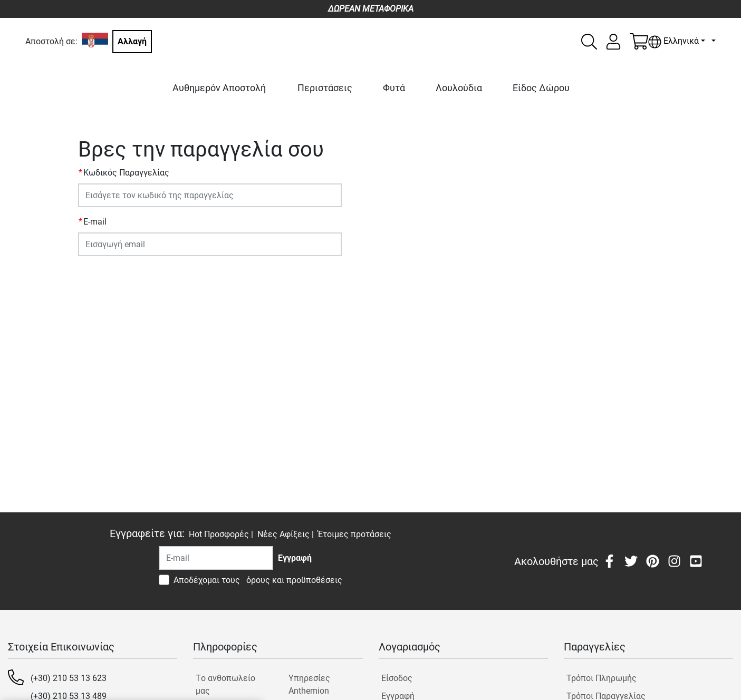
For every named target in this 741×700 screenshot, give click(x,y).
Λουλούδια (459, 87)
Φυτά (394, 87)
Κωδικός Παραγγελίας (126, 173)
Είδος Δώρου (541, 87)
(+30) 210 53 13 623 (69, 678)
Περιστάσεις (324, 87)
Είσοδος (396, 678)
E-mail (95, 222)
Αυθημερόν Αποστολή (219, 87)
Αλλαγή (132, 41)
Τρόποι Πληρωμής (601, 678)
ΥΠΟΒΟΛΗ (102, 276)
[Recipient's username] (216, 558)
